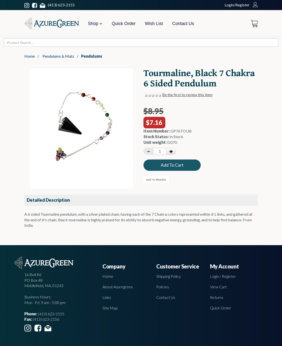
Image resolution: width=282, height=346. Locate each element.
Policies (162, 286)
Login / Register (223, 276)
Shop (95, 23)
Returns (216, 297)
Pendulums (91, 56)
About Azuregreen (117, 286)
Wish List (154, 23)
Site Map (110, 308)
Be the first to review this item (187, 94)
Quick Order (124, 23)
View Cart (218, 286)
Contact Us (183, 23)
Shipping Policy (168, 276)
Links (106, 297)
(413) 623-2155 (61, 4)
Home (29, 56)
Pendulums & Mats (58, 56)
